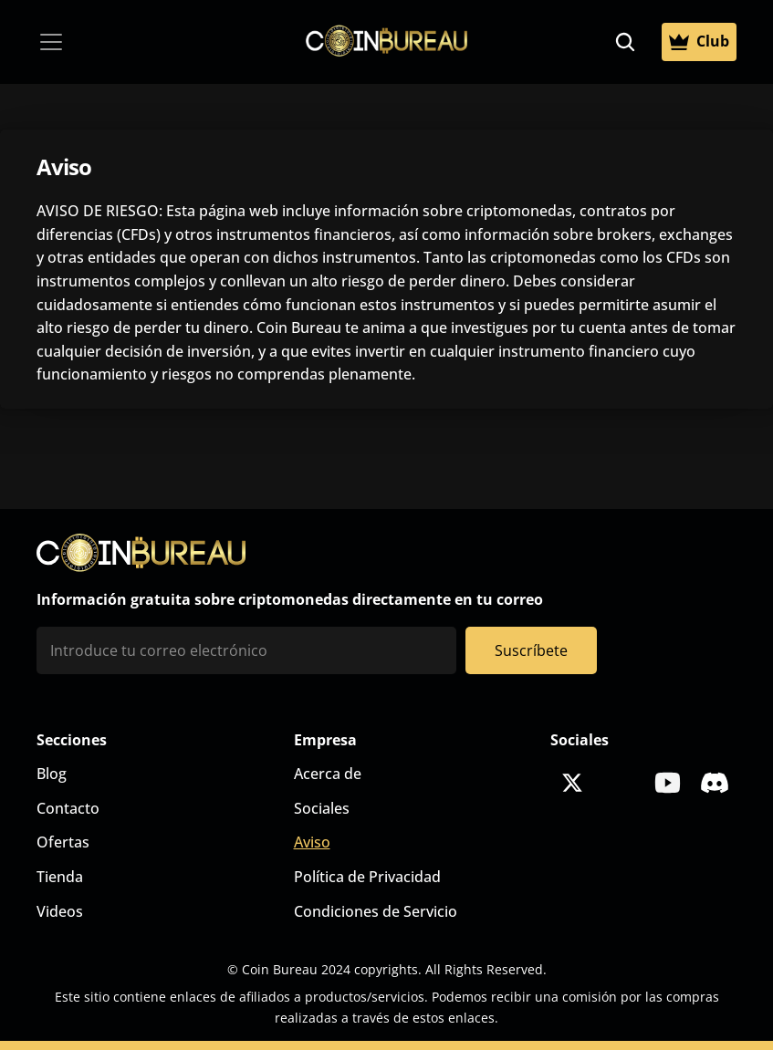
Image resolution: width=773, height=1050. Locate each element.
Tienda (60, 877)
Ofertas (63, 842)
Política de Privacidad (367, 877)
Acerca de (327, 774)
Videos (60, 911)
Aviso (312, 842)
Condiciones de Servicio (375, 911)
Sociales (322, 808)
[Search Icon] (625, 42)
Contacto (68, 808)
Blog (52, 774)
